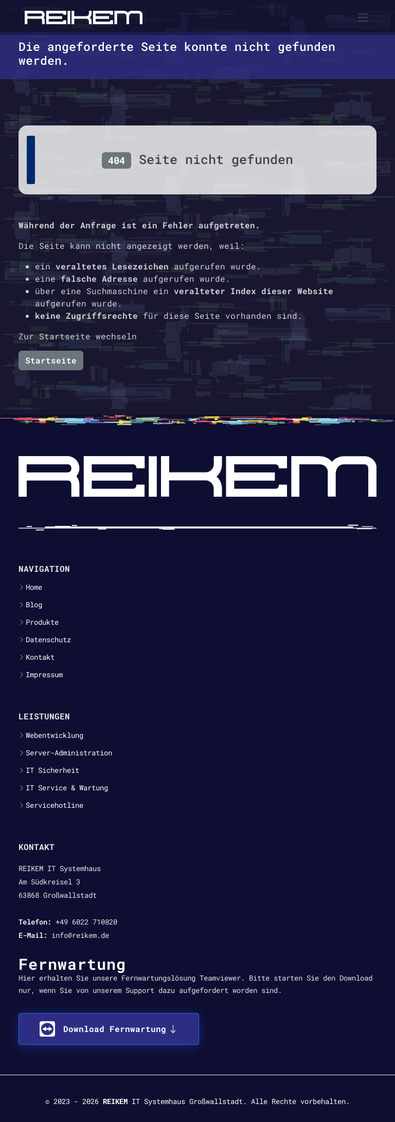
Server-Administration (69, 752)
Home (34, 587)
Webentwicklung (54, 735)
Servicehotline (54, 805)
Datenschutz (48, 639)
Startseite (51, 360)
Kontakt (40, 657)
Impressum (44, 674)
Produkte (42, 622)
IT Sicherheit (52, 770)
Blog (34, 604)
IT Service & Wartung (67, 787)
